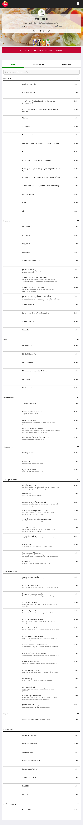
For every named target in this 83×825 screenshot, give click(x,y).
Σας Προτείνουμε (10, 479)
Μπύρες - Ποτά (9, 804)
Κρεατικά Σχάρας (10, 571)
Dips (5, 340)
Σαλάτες (6, 221)
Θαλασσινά (7, 447)
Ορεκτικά (7, 78)
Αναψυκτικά (8, 729)
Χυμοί (5, 714)
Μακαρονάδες (9, 398)
